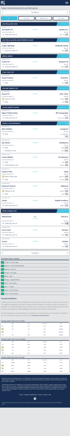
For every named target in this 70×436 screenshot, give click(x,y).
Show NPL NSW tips (64, 24)
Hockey (45, 423)
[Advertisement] (35, 119)
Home (21, 423)
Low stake (26, 18)
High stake (61, 18)
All (9, 18)
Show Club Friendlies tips (64, 152)
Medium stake (43, 18)
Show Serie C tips (65, 56)
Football (26, 423)
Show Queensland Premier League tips (64, 40)
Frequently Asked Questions (40, 344)
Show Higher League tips (63, 135)
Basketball (33, 423)
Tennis (40, 423)
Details (35, 29)
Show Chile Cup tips (64, 72)
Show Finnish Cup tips (64, 88)
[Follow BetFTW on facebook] (35, 427)
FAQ (50, 423)
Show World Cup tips (64, 239)
